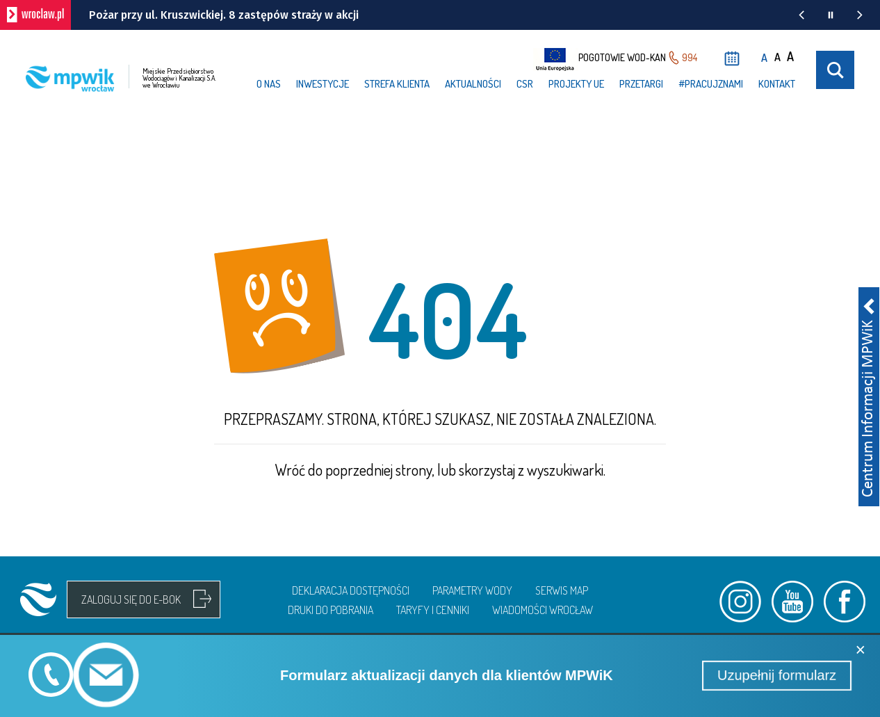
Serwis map (561, 590)
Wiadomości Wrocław (542, 610)
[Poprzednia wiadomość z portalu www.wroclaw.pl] (801, 15)
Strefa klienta (397, 83)
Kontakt (776, 83)
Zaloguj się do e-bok (131, 599)
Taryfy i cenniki (432, 610)
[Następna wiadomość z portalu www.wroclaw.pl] (859, 15)
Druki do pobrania (330, 610)
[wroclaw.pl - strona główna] (35, 15)
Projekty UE (576, 83)
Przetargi (641, 83)
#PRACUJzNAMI (710, 83)
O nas (268, 83)
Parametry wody (472, 590)
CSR (524, 83)
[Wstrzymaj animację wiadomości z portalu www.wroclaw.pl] (830, 15)
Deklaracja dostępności (350, 590)
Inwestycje (322, 83)
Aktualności (473, 83)
